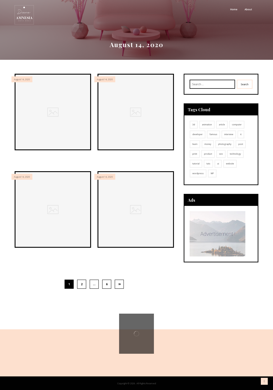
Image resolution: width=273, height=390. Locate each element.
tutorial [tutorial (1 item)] (196, 163)
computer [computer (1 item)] (237, 124)
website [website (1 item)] (230, 163)
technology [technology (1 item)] (235, 153)
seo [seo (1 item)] (221, 153)
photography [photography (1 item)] (224, 144)
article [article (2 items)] (222, 124)
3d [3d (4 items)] (193, 124)
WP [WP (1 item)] (212, 173)
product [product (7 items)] (208, 153)
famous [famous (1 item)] (213, 134)
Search (244, 84)
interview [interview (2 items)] (228, 134)
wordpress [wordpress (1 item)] (198, 173)
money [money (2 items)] (207, 144)
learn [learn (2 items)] (194, 144)
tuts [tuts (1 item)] (208, 163)
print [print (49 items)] (194, 153)
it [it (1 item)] (240, 134)
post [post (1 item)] (240, 144)
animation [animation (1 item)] (207, 124)
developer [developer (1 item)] (197, 134)
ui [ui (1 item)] (218, 163)
